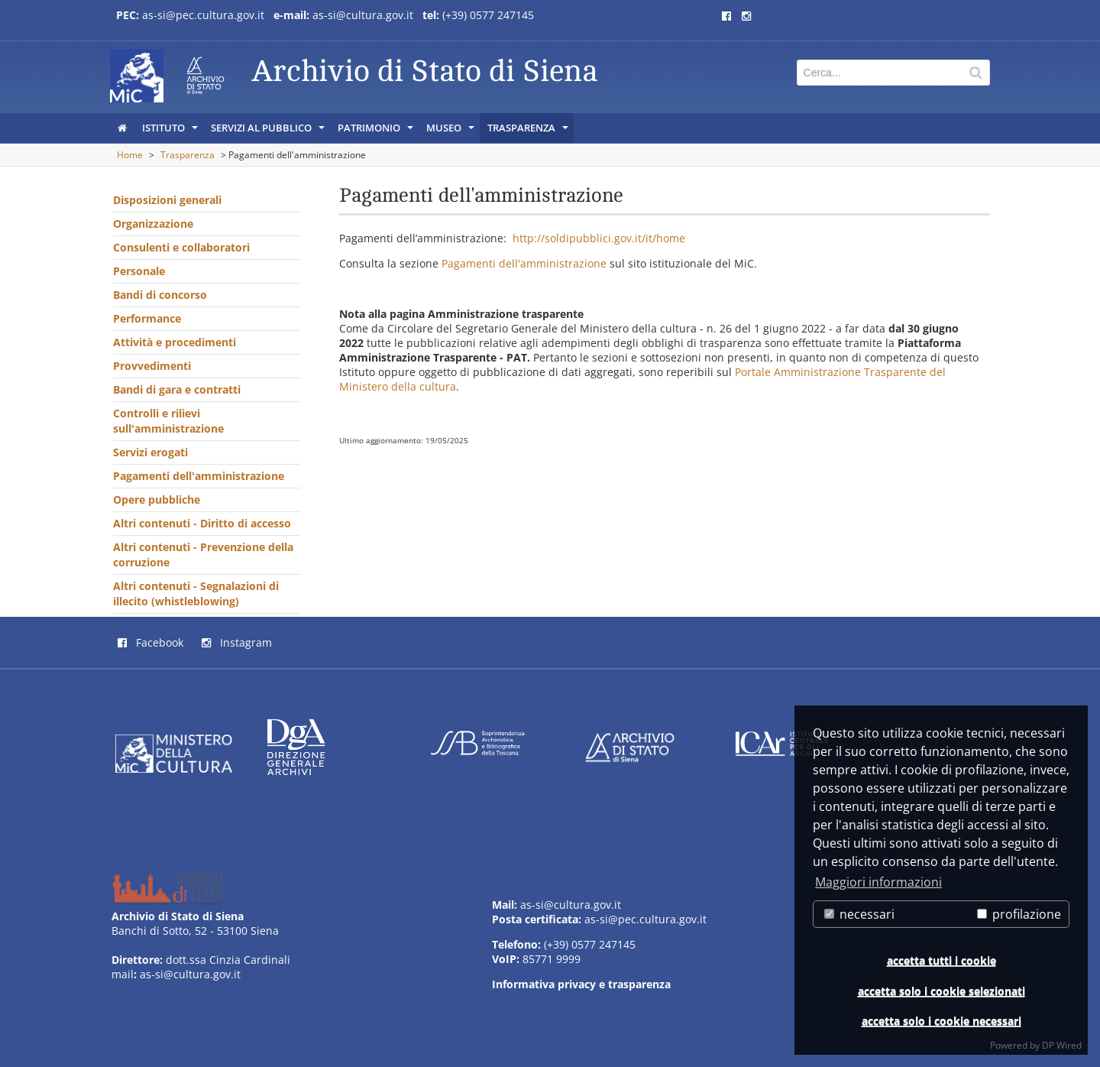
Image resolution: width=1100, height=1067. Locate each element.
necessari (859, 914)
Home (130, 154)
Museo (451, 131)
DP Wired (1062, 1045)
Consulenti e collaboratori (181, 247)
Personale (139, 271)
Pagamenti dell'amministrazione (198, 476)
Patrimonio (377, 131)
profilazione (1019, 914)
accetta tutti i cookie (941, 960)
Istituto (171, 131)
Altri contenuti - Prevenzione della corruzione (203, 554)
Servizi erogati (150, 452)
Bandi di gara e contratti (177, 389)
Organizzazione (153, 223)
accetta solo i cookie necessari (941, 1020)
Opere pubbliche (156, 499)
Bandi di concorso (160, 294)
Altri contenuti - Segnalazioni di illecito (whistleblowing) (196, 593)
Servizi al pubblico (269, 131)
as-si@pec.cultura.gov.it (203, 15)
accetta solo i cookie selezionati (941, 991)
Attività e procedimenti (174, 342)
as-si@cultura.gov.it (362, 15)
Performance (147, 318)
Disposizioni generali (167, 200)
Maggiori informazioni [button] (878, 882)
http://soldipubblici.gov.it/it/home (599, 238)
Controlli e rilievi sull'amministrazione (168, 421)
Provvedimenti (152, 365)
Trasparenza (529, 131)
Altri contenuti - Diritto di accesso (202, 523)
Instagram (237, 642)
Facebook (150, 642)
